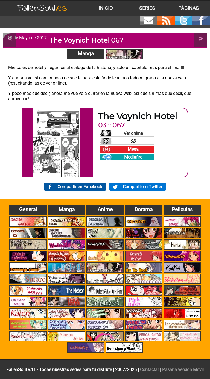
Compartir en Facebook (79, 186)
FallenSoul (42, 8)
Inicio (105, 8)
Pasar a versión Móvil (183, 369)
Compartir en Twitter (142, 186)
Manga (86, 53)
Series (147, 8)
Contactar (149, 369)
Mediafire (133, 157)
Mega (133, 149)
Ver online (133, 133)
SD (133, 141)
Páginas (188, 8)
